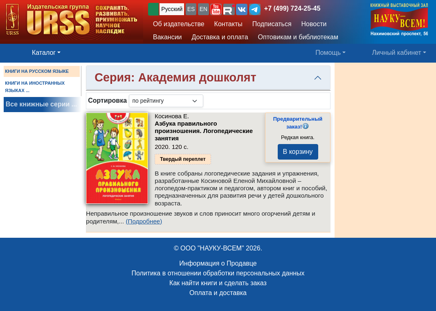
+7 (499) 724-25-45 (292, 8)
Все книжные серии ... (41, 104)
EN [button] (203, 9)
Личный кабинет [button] (396, 52)
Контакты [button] (228, 23)
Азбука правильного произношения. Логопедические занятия (204, 131)
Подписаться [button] (272, 23)
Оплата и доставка (218, 292)
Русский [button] (171, 9)
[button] (216, 9)
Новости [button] (314, 23)
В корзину (298, 151)
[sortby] (166, 101)
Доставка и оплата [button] (220, 37)
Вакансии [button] (167, 37)
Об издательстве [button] (179, 23)
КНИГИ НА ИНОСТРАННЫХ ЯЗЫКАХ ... (35, 87)
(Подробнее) (144, 221)
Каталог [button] (44, 52)
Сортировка (107, 100)
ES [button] (191, 9)
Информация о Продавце (217, 263)
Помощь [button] (328, 52)
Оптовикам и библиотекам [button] (298, 37)
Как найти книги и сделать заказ (218, 282)
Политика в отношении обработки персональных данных (217, 273)
